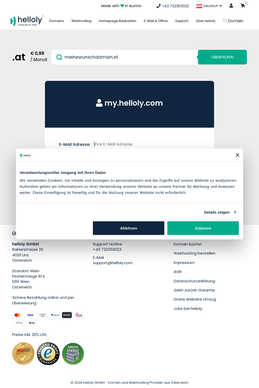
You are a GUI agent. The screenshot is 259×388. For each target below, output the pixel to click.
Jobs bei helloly (188, 308)
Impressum (184, 262)
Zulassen (203, 228)
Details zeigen (216, 212)
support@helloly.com (113, 262)
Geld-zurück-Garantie (194, 290)
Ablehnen (128, 228)
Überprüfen (223, 57)
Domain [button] (233, 21)
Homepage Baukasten (117, 20)
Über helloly (205, 20)
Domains (56, 20)
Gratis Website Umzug (195, 299)
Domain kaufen (188, 244)
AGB (178, 271)
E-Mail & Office (156, 20)
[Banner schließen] (237, 155)
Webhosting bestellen (194, 253)
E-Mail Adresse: (74, 144)
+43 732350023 (107, 249)
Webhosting (81, 20)
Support (181, 20)
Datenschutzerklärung (194, 281)
